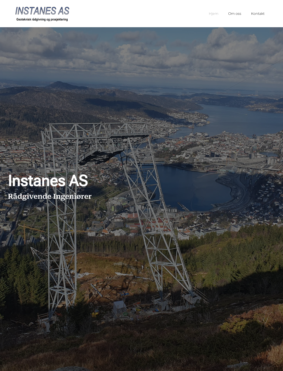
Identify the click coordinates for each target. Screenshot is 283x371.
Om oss (234, 14)
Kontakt (258, 14)
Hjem (213, 14)
